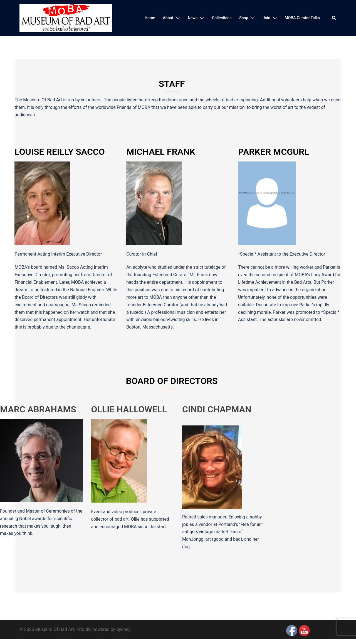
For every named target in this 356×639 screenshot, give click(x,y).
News (192, 18)
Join (266, 18)
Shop (243, 18)
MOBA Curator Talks (302, 18)
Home (150, 18)
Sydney (123, 629)
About (168, 18)
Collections (221, 18)
